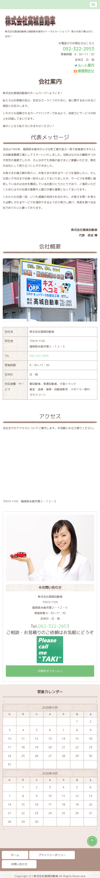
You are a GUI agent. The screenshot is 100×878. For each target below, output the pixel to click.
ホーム (15, 855)
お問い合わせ (19, 864)
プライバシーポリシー (52, 855)
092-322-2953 (39, 356)
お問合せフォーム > (50, 671)
